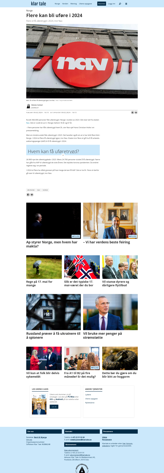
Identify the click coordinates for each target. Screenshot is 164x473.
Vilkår (104, 437)
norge (45, 190)
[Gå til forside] (38, 4)
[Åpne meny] (126, 4)
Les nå (54, 407)
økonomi (31, 190)
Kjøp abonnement (71, 450)
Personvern (107, 439)
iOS (51, 399)
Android (59, 399)
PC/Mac (71, 397)
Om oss (29, 439)
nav (38, 190)
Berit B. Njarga (40, 437)
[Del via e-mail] (136, 112)
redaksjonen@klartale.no (81, 439)
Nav (27, 123)
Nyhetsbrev (89, 403)
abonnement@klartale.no (80, 455)
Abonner (101, 3)
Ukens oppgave (85, 3)
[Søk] (120, 3)
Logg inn (111, 3)
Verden (65, 3)
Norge (57, 3)
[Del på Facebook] (132, 112)
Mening (73, 3)
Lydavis (88, 394)
